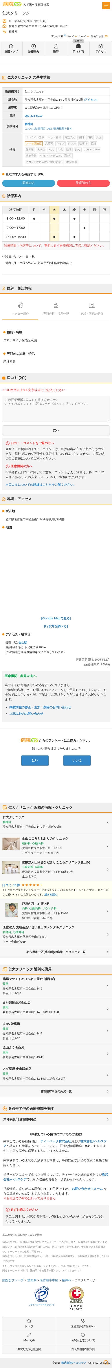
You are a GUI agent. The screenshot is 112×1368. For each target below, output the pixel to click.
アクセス (100, 51)
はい (35, 760)
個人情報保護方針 (83, 1349)
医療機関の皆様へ (83, 1326)
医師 (56, 51)
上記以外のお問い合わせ (26, 713)
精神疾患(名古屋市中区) (19, 1119)
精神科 (29, 124)
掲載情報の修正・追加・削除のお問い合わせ (40, 707)
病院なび (12, 4)
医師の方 (28, 183)
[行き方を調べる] (56, 626)
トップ (29, 1326)
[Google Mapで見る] (56, 618)
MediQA (29, 1340)
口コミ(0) (78, 51)
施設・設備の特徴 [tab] (92, 313)
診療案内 (33, 51)
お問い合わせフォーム (87, 1189)
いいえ (77, 760)
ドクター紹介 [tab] (20, 313)
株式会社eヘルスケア (73, 1362)
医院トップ (11, 51)
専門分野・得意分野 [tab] (56, 313)
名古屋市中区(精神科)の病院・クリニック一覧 (56, 952)
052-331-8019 (33, 115)
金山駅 (22, 642)
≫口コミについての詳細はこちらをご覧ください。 (41, 484)
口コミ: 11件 (11, 885)
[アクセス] (90, 99)
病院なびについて (83, 1340)
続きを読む (51, 894)
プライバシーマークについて (41, 1305)
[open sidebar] (106, 5)
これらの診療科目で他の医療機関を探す (48, 128)
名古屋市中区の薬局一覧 (56, 1091)
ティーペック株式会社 (55, 1141)
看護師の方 (83, 183)
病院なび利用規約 (29, 1349)
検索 (106, 1362)
